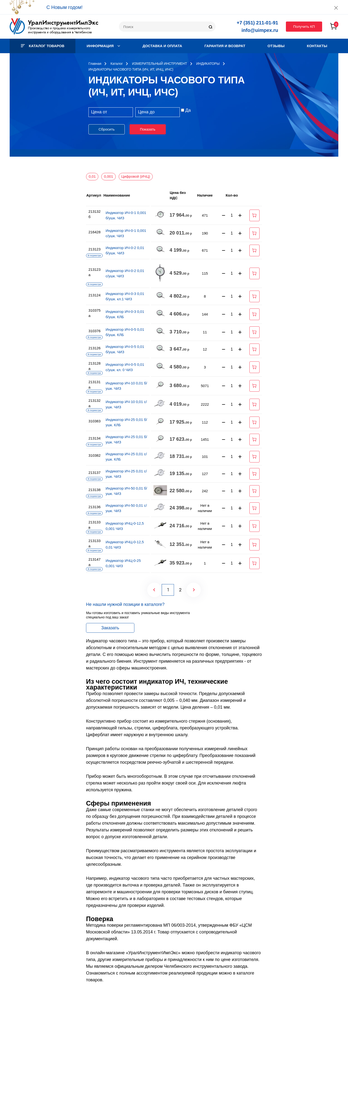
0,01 (92, 176)
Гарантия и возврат (224, 46)
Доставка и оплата (162, 46)
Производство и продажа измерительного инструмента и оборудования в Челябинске (60, 30)
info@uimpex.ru (259, 30)
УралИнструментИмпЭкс (63, 22)
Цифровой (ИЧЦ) (135, 176)
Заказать (110, 627)
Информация (103, 46)
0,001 (108, 176)
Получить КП (304, 26)
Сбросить (107, 129)
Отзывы (276, 46)
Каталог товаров (42, 46)
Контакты (317, 46)
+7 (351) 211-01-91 (257, 22)
